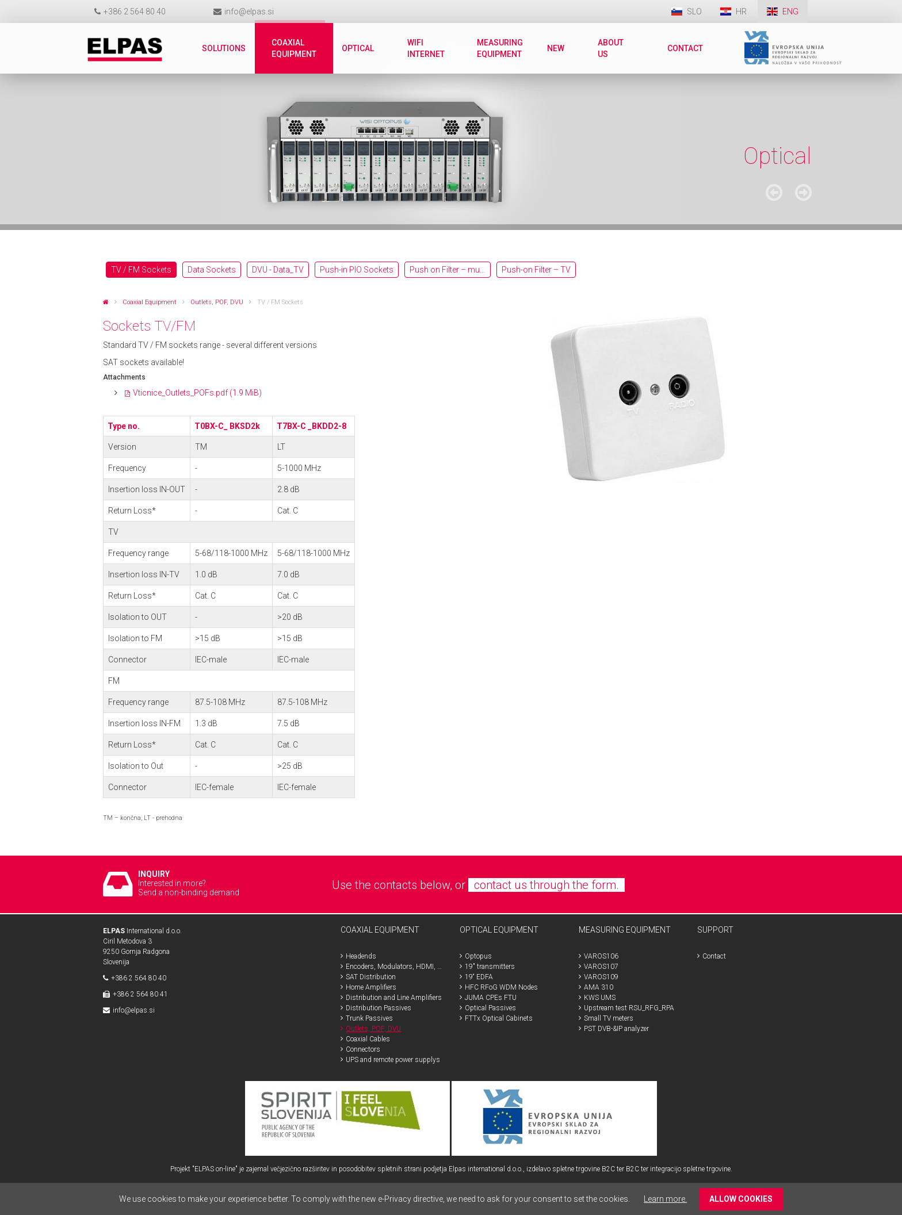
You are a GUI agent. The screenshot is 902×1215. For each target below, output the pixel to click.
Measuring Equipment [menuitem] (500, 48)
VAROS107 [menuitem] (601, 967)
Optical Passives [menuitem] (490, 1008)
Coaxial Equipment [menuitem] (294, 48)
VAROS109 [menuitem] (601, 977)
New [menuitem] (555, 48)
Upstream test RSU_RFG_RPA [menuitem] (629, 1008)
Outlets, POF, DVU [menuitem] (373, 1029)
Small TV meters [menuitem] (608, 1018)
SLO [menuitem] (694, 11)
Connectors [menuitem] (363, 1049)
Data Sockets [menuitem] (212, 269)
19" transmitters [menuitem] (490, 967)
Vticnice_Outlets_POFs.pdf (197, 392)
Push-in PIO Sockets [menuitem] (356, 269)
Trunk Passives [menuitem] (369, 1018)
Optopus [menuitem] (478, 956)
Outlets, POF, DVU (216, 302)
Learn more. (665, 1198)
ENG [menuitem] (790, 11)
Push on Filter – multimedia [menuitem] (450, 269)
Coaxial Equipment (150, 302)
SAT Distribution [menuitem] (371, 977)
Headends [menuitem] (361, 956)
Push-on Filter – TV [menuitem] (536, 269)
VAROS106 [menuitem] (601, 956)
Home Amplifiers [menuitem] (371, 987)
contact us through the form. (546, 885)
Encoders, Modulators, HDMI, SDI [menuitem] (394, 967)
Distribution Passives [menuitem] (378, 1008)
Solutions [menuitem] (224, 48)
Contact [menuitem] (685, 48)
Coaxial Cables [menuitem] (368, 1039)
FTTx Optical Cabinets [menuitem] (499, 1018)
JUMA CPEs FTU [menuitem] (491, 998)
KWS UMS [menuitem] (600, 998)
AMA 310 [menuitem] (598, 987)
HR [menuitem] (742, 11)
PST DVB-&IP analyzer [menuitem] (616, 1029)
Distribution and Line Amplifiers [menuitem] (394, 998)
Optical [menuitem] (358, 48)
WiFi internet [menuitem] (426, 48)
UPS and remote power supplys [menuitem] (393, 1060)
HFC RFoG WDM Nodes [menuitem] (501, 987)
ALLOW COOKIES (741, 1198)
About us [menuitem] (611, 48)
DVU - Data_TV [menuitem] (278, 269)
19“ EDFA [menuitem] (479, 977)
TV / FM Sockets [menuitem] (141, 269)
